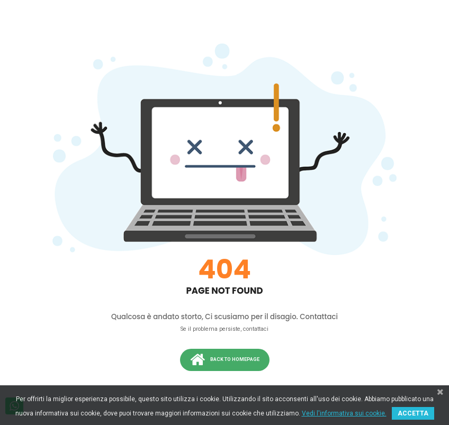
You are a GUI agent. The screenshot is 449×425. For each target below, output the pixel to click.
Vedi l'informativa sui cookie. (344, 413)
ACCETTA (413, 413)
